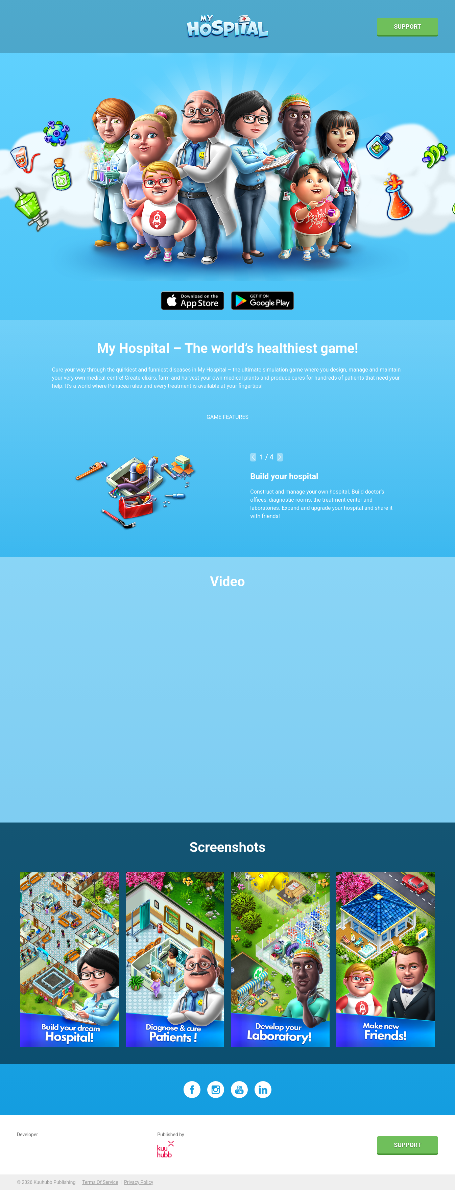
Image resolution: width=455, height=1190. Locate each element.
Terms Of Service (100, 1182)
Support (407, 26)
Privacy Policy (138, 1182)
